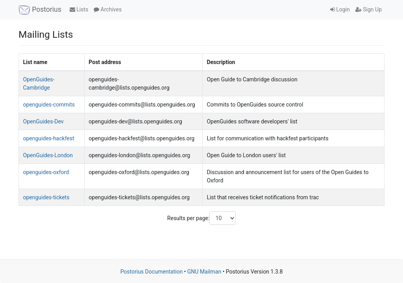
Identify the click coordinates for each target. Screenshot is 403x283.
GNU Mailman (204, 271)
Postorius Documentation (151, 271)
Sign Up (368, 9)
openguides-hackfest (48, 138)
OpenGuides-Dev (43, 121)
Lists (79, 9)
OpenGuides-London (48, 155)
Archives (108, 9)
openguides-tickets (46, 197)
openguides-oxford (46, 172)
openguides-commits (49, 104)
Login (340, 9)
